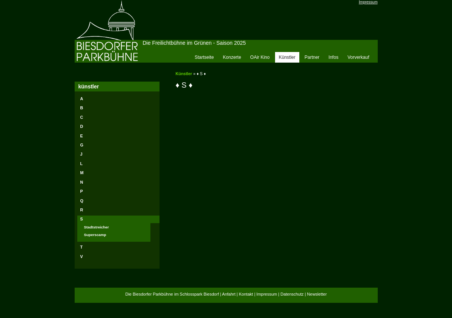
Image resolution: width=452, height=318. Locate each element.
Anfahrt (228, 294)
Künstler (183, 73)
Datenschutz (291, 294)
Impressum (368, 2)
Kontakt (246, 294)
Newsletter (317, 294)
